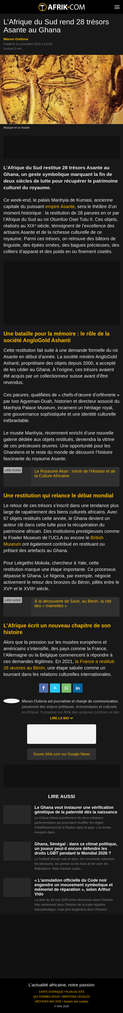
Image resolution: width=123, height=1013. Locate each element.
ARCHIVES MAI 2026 (48, 1001)
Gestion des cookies (76, 1001)
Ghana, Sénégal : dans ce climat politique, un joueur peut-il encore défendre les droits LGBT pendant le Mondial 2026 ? (75, 848)
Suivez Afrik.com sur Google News (61, 754)
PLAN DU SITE (75, 991)
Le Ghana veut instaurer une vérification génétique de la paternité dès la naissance (75, 809)
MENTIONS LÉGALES (76, 996)
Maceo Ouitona (15, 39)
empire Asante (60, 206)
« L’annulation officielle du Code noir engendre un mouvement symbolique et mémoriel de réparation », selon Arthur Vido (73, 887)
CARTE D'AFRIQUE (51, 991)
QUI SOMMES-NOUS (46, 996)
